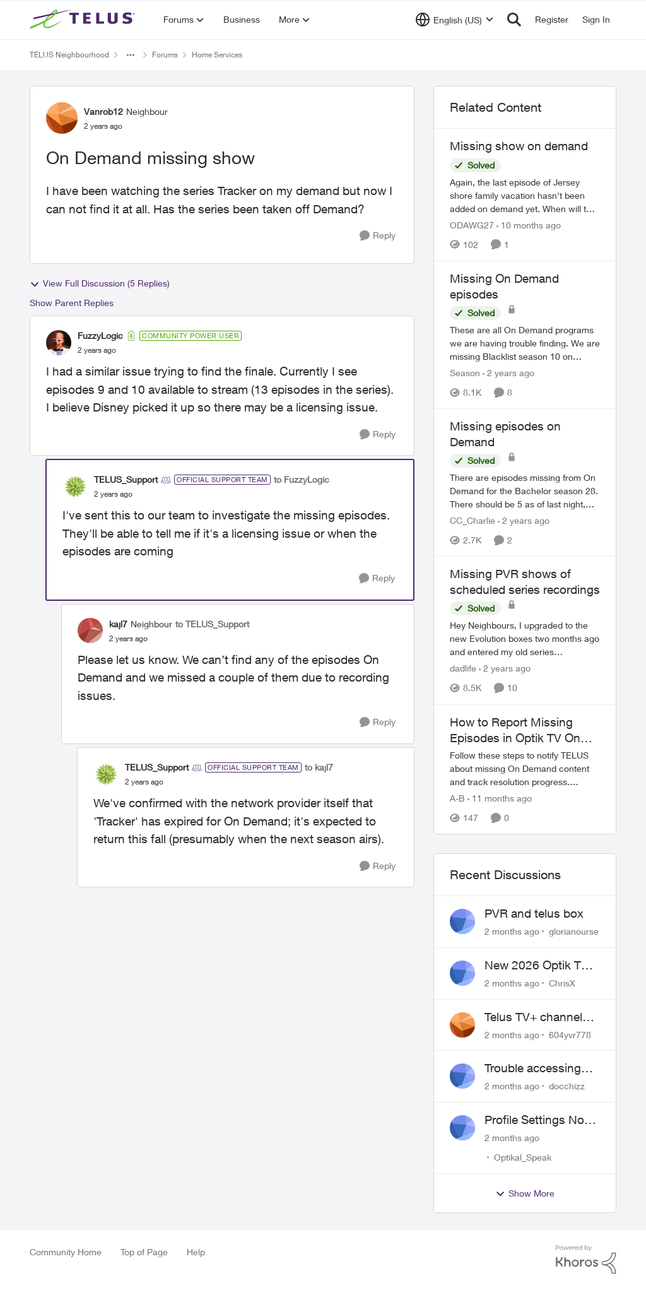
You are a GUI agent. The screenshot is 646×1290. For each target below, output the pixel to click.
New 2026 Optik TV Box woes (536, 965)
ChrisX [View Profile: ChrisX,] (562, 983)
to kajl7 (319, 767)
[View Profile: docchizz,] (462, 1076)
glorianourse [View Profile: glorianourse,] (574, 931)
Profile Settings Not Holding (536, 1120)
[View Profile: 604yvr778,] (462, 1025)
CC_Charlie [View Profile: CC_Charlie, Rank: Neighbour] (472, 520)
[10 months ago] (528, 225)
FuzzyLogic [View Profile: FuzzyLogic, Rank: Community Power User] (100, 335)
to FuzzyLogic (301, 479)
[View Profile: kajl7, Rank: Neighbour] (90, 630)
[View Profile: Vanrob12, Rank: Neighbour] (62, 118)
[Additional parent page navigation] (130, 55)
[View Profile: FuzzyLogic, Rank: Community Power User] (58, 342)
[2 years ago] (508, 372)
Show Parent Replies (72, 302)
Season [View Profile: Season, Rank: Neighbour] (465, 372)
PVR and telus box (534, 913)
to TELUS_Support (212, 623)
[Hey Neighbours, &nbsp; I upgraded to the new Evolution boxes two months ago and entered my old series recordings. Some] (525, 639)
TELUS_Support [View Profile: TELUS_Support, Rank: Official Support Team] (126, 479)
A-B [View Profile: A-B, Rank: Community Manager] (457, 798)
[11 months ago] (499, 798)
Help (196, 1251)
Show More (525, 1193)
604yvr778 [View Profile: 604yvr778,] (570, 1034)
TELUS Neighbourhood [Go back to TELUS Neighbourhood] (69, 54)
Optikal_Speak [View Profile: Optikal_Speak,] (522, 1157)
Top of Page (144, 1251)
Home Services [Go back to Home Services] (217, 54)
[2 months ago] (511, 931)
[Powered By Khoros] (586, 1259)
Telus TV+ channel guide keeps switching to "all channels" (533, 1017)
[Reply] (377, 235)
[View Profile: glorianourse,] (462, 921)
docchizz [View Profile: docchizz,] (567, 1085)
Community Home (66, 1251)
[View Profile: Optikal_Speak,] (462, 1127)
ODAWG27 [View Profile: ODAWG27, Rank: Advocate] (472, 225)
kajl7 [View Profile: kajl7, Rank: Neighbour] (118, 623)
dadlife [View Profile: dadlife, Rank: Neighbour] (463, 668)
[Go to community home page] (84, 19)
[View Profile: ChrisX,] (462, 973)
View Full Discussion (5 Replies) (100, 283)
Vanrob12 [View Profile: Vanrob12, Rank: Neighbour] (103, 111)
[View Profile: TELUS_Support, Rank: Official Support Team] (75, 486)
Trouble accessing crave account (532, 1068)
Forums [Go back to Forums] (165, 54)
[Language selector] (454, 19)
